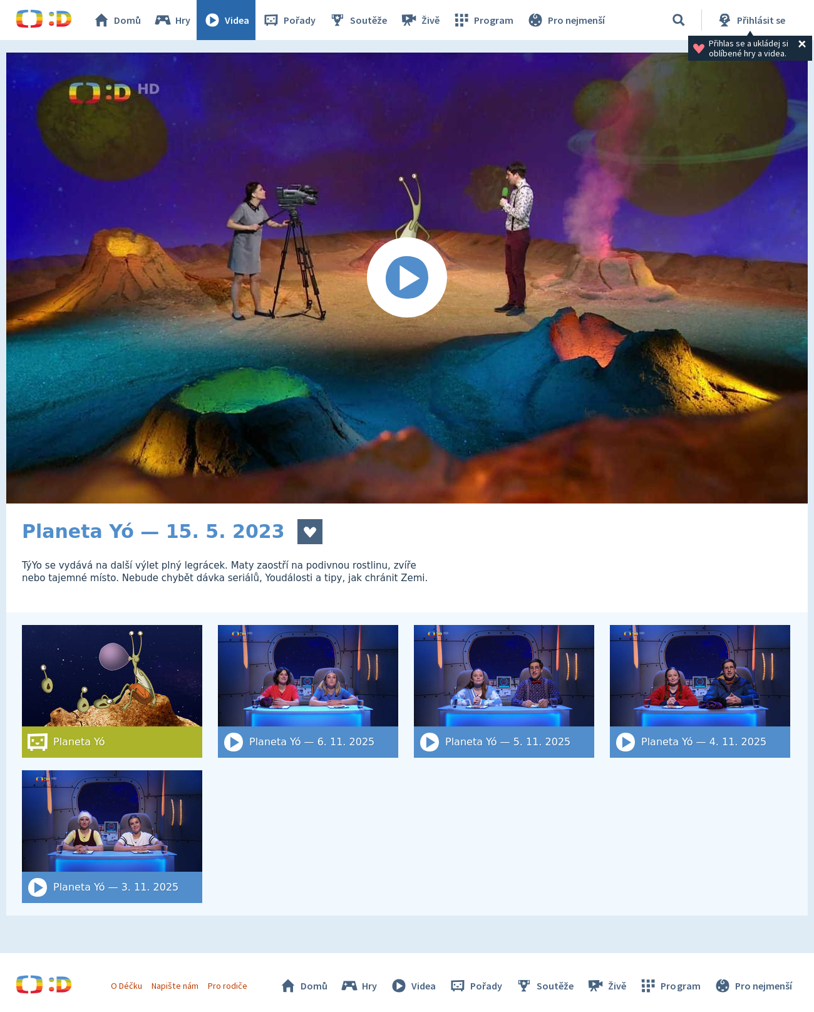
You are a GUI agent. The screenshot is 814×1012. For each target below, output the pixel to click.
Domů (116, 20)
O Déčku (126, 985)
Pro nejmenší (565, 20)
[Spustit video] (407, 278)
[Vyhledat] (678, 20)
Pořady (289, 20)
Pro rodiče (227, 985)
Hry (171, 20)
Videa (226, 20)
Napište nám (175, 985)
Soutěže (357, 20)
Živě (419, 20)
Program (482, 20)
